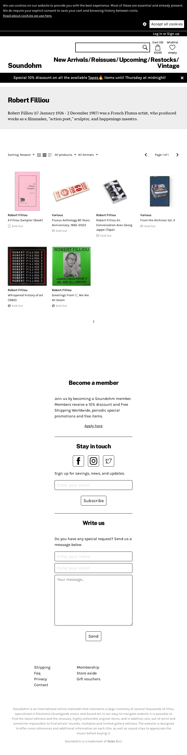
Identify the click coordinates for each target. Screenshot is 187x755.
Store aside (87, 673)
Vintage (168, 65)
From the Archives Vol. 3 (157, 220)
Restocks (163, 59)
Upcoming (133, 59)
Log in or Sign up (166, 34)
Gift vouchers (88, 679)
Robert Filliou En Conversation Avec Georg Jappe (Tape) (114, 224)
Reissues (103, 59)
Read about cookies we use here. (27, 16)
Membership (88, 667)
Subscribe (94, 500)
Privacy (40, 679)
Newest (21, 154)
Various (57, 215)
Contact (41, 684)
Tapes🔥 (95, 77)
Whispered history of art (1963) (25, 297)
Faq (37, 673)
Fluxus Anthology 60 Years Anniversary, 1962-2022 (71, 222)
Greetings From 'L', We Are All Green (70, 297)
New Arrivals (71, 59)
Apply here (93, 426)
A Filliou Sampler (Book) (25, 220)
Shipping (42, 667)
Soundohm (24, 65)
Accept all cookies (167, 24)
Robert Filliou (18, 215)
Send (93, 636)
